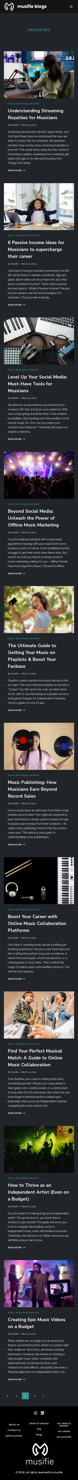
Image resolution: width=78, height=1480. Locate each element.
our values (64, 1431)
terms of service (39, 1423)
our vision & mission (64, 1424)
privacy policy (14, 1435)
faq (39, 1429)
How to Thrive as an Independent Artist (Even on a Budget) (38, 1192)
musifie (34, 104)
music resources (18, 104)
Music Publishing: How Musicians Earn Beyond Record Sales (32, 789)
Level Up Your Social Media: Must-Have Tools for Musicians (37, 384)
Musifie (14, 125)
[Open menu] (71, 6)
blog (39, 1434)
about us (14, 1424)
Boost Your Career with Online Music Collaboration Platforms (37, 923)
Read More (16, 170)
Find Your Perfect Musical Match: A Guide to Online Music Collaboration (35, 1058)
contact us (14, 1430)
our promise (64, 1436)
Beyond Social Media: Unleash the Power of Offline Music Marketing (33, 518)
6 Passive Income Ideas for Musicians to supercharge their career (36, 249)
